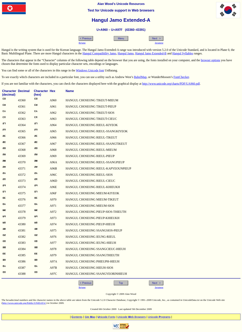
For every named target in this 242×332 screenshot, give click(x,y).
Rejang (82, 43)
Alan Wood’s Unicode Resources (121, 3)
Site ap (90, 316)
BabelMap (140, 77)
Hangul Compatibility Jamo (99, 53)
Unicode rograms (159, 316)
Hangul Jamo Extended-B (150, 53)
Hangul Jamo (126, 53)
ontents (76, 316)
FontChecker (181, 77)
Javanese (159, 43)
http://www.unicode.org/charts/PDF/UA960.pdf (171, 83)
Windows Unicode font (90, 70)
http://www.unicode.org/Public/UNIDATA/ (24, 303)
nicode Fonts (106, 316)
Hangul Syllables (182, 53)
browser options (210, 60)
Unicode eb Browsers (131, 316)
